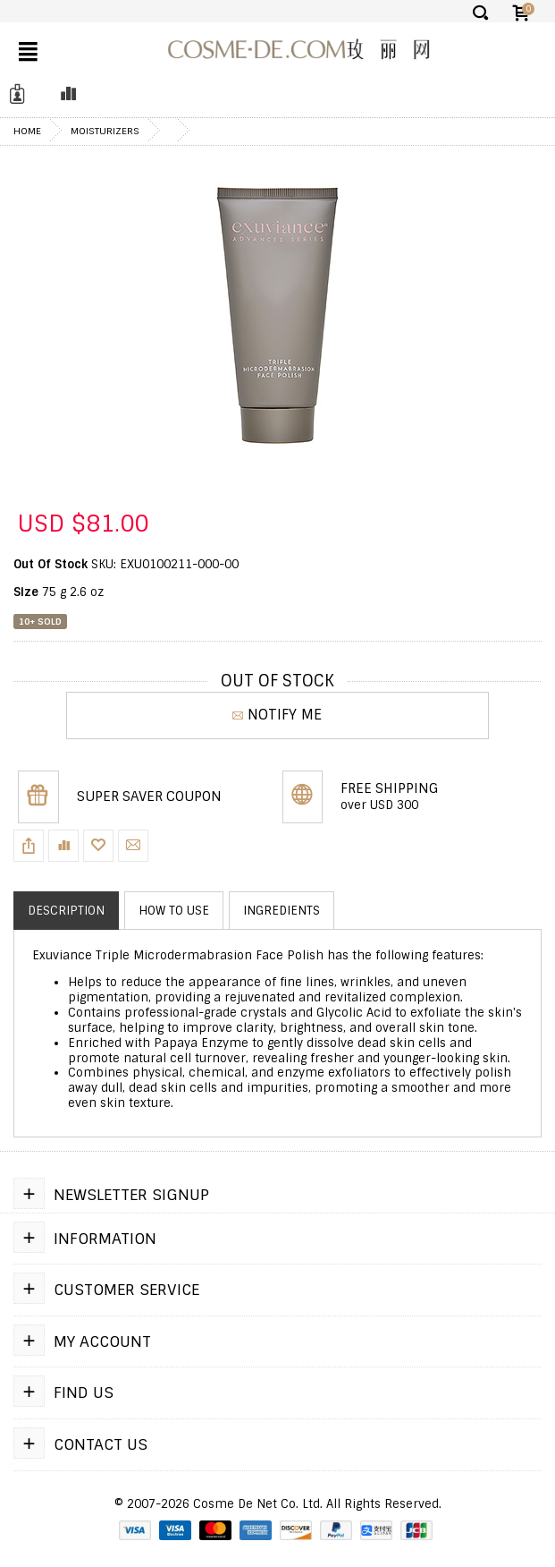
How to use (174, 910)
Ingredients (281, 910)
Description (66, 910)
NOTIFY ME (277, 714)
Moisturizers (105, 130)
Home (27, 130)
